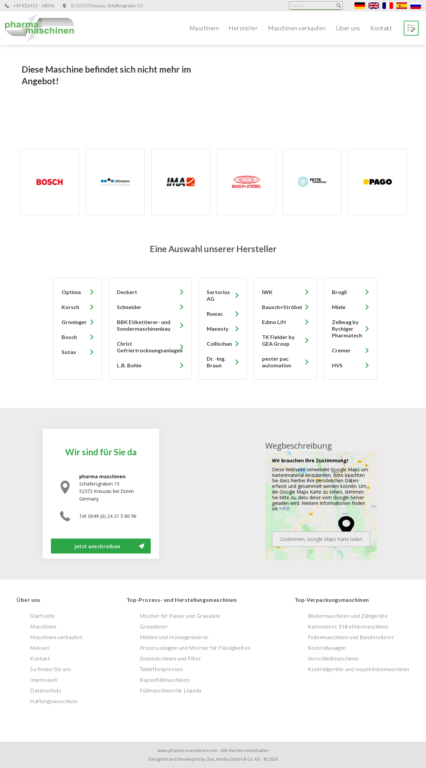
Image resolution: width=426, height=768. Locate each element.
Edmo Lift (274, 322)
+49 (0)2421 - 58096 (34, 6)
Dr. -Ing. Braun (216, 361)
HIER (284, 508)
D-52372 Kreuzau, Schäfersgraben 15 (107, 6)
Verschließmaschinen (333, 658)
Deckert (127, 292)
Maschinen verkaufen (297, 28)
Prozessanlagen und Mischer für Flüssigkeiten (195, 647)
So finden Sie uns (50, 669)
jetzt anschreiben (97, 546)
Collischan (219, 343)
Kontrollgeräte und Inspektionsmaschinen (358, 669)
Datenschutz (46, 690)
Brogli (339, 292)
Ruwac (215, 313)
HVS (337, 365)
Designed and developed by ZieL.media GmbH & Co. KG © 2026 (213, 759)
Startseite (42, 615)
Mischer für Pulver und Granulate (180, 615)
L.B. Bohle (129, 365)
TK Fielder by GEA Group (278, 340)
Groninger (74, 322)
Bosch (69, 337)
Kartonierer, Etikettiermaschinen (348, 626)
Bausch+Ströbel (282, 307)
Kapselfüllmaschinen (164, 679)
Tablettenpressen (161, 669)
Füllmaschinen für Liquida (170, 690)
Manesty (218, 328)
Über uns (348, 28)
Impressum (43, 679)
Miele (338, 307)
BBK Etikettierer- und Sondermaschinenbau (143, 325)
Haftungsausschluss (54, 701)
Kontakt (381, 28)
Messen (40, 647)
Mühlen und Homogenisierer (174, 637)
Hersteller (243, 28)
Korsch (70, 307)
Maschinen (204, 28)
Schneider (129, 307)
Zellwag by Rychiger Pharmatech (347, 328)
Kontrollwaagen (327, 647)
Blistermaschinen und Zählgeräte (348, 615)
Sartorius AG (218, 295)
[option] (67, 182)
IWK (267, 292)
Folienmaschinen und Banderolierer (351, 637)
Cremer (341, 350)
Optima (71, 292)
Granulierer (154, 626)
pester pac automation (276, 361)
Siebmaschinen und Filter (170, 658)
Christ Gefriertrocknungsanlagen (150, 346)
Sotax (69, 352)
